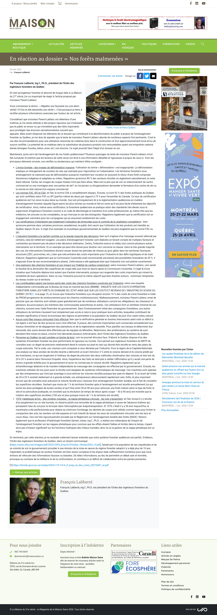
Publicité (166, 567)
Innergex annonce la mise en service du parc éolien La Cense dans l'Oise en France (183, 386)
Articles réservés (76, 46)
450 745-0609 (21, 552)
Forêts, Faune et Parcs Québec (121, 127)
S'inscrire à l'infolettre (184, 70)
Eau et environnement (147, 70)
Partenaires (167, 570)
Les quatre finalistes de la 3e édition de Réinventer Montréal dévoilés (183, 355)
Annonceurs (167, 574)
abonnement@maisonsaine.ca (29, 556)
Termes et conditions (172, 585)
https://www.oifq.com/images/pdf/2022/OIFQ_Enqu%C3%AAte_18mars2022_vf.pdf (55, 444)
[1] (32, 294)
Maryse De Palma (170, 559)
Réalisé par (191, 609)
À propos (166, 552)
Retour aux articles (24, 472)
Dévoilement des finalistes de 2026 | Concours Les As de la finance (181, 400)
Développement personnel (175, 563)
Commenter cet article (110, 76)
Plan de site (167, 581)
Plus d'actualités (170, 410)
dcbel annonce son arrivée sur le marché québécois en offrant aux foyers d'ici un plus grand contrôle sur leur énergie (183, 370)
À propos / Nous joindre (24, 3)
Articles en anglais (171, 555)
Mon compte (47, 3)
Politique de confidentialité (175, 589)
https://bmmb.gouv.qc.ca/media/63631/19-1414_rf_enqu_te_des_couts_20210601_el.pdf (60, 465)
